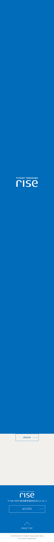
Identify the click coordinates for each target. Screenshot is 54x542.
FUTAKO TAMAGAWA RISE (33, 536)
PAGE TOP (27, 528)
